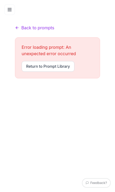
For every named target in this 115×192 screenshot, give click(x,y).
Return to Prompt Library (48, 66)
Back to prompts (34, 27)
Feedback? (96, 183)
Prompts (34, 17)
